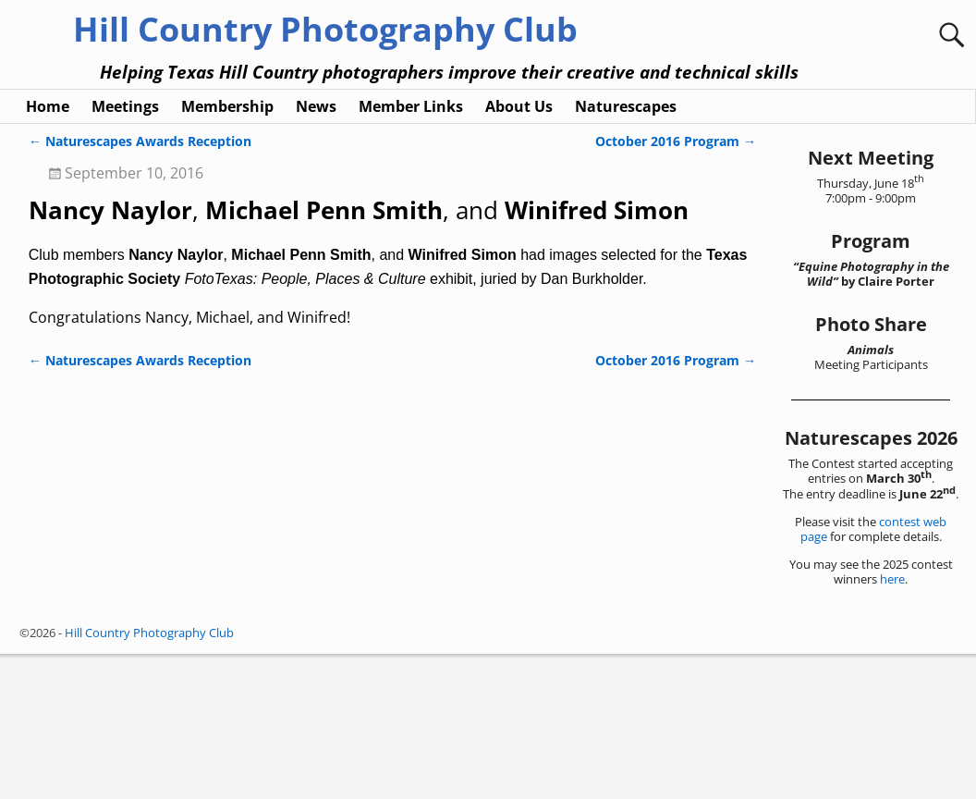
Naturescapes (626, 251)
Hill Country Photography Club (325, 29)
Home (47, 251)
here (892, 724)
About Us (519, 251)
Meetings (125, 251)
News (316, 251)
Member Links (411, 251)
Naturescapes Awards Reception (140, 286)
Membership (227, 251)
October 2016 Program (675, 286)
